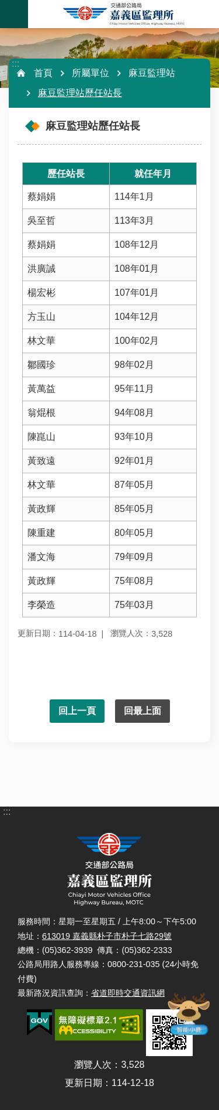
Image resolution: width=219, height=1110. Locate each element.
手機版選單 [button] (14, 14)
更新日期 (83, 1083)
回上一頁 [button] (77, 711)
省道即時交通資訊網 (128, 993)
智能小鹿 (188, 1013)
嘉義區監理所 (123, 14)
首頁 (43, 73)
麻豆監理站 (151, 73)
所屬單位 (90, 73)
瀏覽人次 (93, 1065)
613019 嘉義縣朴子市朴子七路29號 (107, 936)
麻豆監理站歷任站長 (80, 93)
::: (15, 64)
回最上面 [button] (142, 711)
